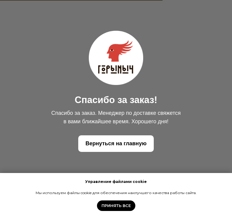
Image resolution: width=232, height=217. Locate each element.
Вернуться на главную (116, 143)
